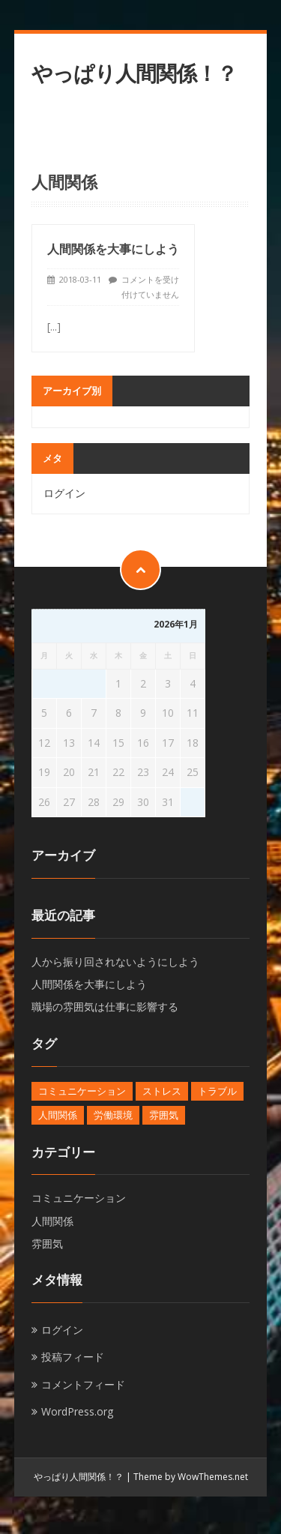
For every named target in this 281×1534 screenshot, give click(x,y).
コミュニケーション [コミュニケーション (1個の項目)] (82, 1091)
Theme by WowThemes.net (190, 1476)
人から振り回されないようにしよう (115, 961)
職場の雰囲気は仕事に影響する (104, 1006)
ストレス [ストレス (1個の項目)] (161, 1091)
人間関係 (52, 1221)
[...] (54, 326)
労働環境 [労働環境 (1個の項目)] (113, 1115)
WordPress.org (77, 1411)
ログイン (64, 493)
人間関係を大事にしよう (113, 249)
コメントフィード (83, 1384)
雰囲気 (47, 1243)
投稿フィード (72, 1357)
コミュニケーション (78, 1198)
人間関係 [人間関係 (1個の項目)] (57, 1115)
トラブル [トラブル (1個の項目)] (217, 1091)
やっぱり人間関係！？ (134, 73)
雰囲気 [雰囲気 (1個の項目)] (163, 1115)
